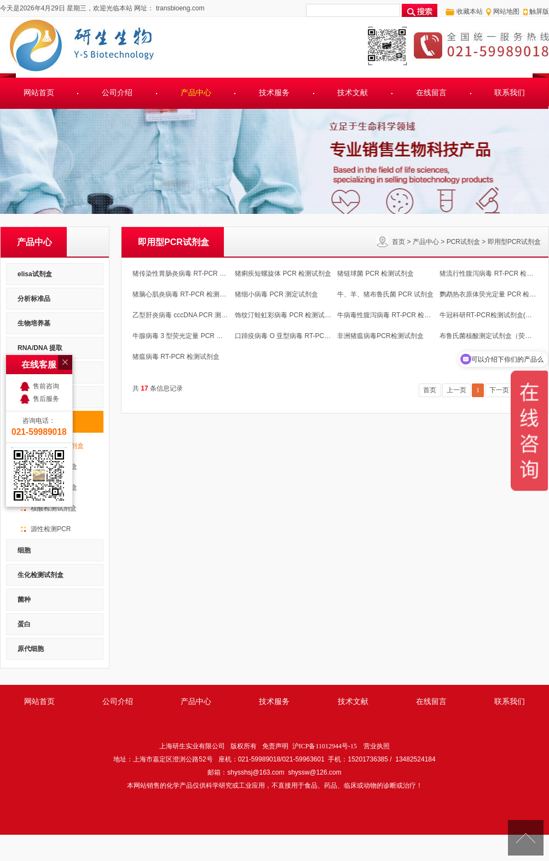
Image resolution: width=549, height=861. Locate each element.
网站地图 (506, 11)
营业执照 (376, 746)
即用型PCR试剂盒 (514, 242)
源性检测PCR (51, 529)
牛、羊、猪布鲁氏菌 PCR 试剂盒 (385, 294)
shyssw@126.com (315, 772)
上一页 (456, 390)
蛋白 (24, 624)
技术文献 (352, 93)
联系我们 (509, 93)
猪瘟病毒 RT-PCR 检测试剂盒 (175, 356)
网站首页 (39, 93)
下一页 (499, 390)
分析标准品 (34, 298)
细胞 (24, 550)
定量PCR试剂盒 (54, 466)
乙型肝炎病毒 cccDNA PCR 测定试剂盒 (189, 315)
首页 (398, 242)
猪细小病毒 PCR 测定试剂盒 (276, 294)
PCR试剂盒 (463, 242)
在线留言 (431, 93)
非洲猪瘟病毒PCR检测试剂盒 (380, 336)
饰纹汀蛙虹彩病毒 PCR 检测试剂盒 (286, 315)
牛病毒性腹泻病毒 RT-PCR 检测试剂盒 (393, 315)
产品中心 (196, 93)
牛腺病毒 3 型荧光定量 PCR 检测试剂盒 (190, 336)
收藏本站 (469, 11)
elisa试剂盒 (35, 274)
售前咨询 (46, 342)
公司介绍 (117, 93)
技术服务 (274, 93)
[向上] (526, 838)
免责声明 (275, 746)
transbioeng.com (179, 8)
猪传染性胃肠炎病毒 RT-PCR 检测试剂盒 (192, 273)
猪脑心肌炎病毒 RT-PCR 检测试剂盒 (185, 294)
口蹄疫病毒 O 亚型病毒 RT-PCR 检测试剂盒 (299, 336)
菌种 (24, 599)
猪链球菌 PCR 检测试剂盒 (375, 273)
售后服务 (46, 355)
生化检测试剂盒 (40, 575)
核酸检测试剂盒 (54, 508)
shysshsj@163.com (255, 772)
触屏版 (539, 11)
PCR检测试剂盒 (54, 487)
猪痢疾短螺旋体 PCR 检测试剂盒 (283, 273)
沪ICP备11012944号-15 (324, 746)
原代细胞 (31, 649)
